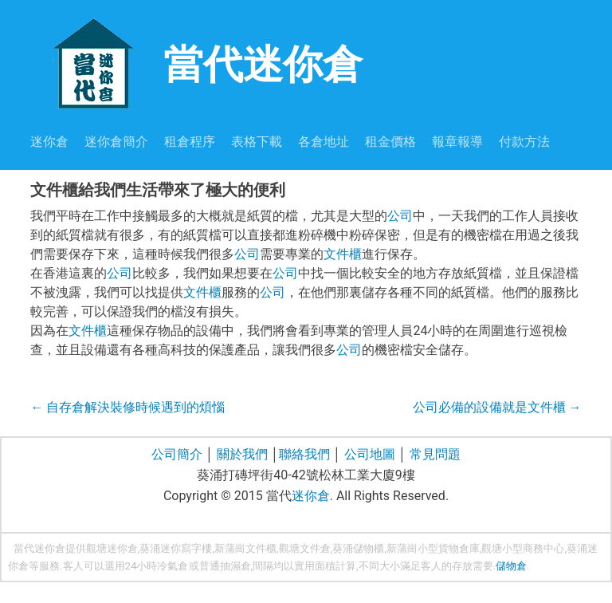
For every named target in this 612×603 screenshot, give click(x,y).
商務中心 (543, 548)
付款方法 (524, 141)
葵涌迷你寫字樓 (175, 548)
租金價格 (390, 141)
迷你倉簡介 (116, 141)
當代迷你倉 (196, 62)
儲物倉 (511, 566)
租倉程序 (189, 141)
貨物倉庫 (459, 548)
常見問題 (435, 454)
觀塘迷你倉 (112, 548)
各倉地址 (323, 141)
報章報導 (457, 141)
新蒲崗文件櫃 (245, 548)
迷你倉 (49, 141)
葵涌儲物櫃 (358, 548)
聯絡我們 (304, 454)
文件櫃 (343, 254)
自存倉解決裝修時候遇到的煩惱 (127, 407)
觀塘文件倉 (305, 548)
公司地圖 (369, 454)
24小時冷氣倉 (157, 566)
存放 (462, 566)
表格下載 (256, 141)
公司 (400, 215)
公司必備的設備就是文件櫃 (497, 407)
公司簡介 (176, 454)
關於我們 (242, 454)
